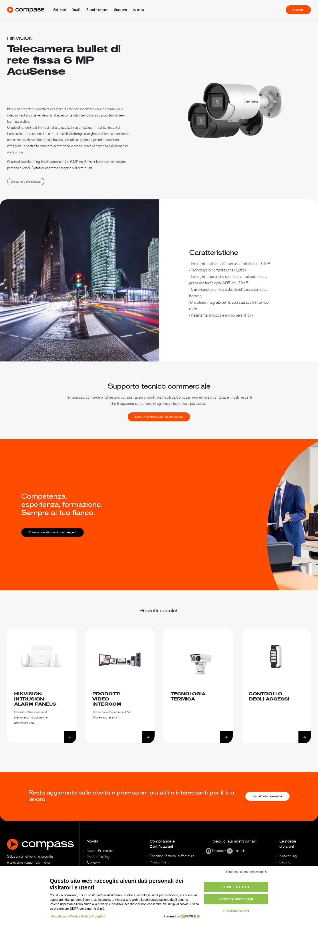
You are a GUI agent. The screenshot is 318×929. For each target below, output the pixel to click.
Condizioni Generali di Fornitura (172, 855)
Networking (288, 855)
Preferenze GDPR (236, 911)
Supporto (120, 10)
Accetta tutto (236, 887)
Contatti (298, 9)
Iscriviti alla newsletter (267, 796)
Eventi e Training (98, 856)
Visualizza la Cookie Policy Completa (78, 916)
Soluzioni (59, 10)
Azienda (138, 10)
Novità (76, 10)
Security (285, 862)
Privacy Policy (159, 862)
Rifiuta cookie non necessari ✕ (246, 872)
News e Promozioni (100, 850)
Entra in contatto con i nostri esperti (159, 424)
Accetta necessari (236, 899)
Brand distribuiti (97, 10)
